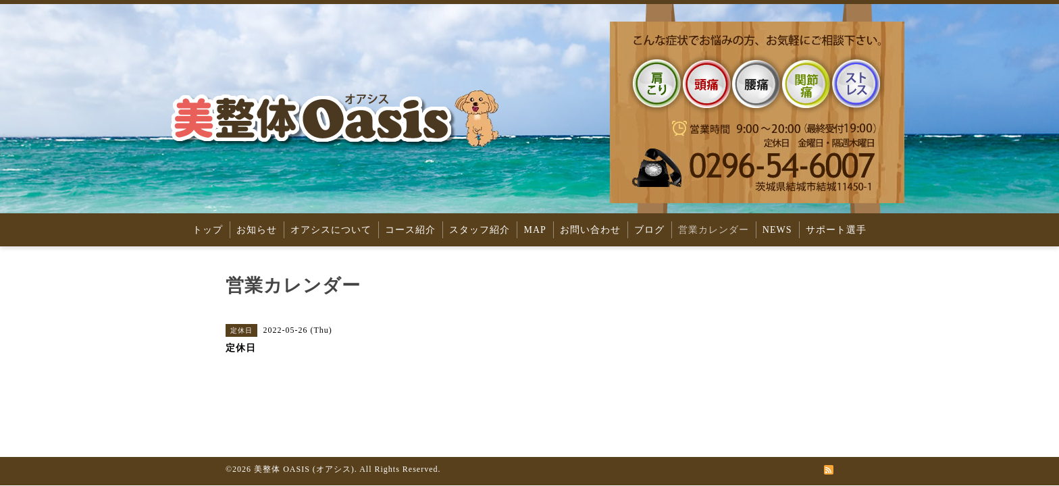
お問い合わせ (590, 230)
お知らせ (256, 230)
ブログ (649, 230)
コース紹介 (410, 230)
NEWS (777, 230)
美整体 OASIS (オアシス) (304, 469)
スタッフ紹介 (479, 230)
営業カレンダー (713, 230)
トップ (207, 230)
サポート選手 (836, 230)
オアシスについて (330, 230)
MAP (534, 230)
